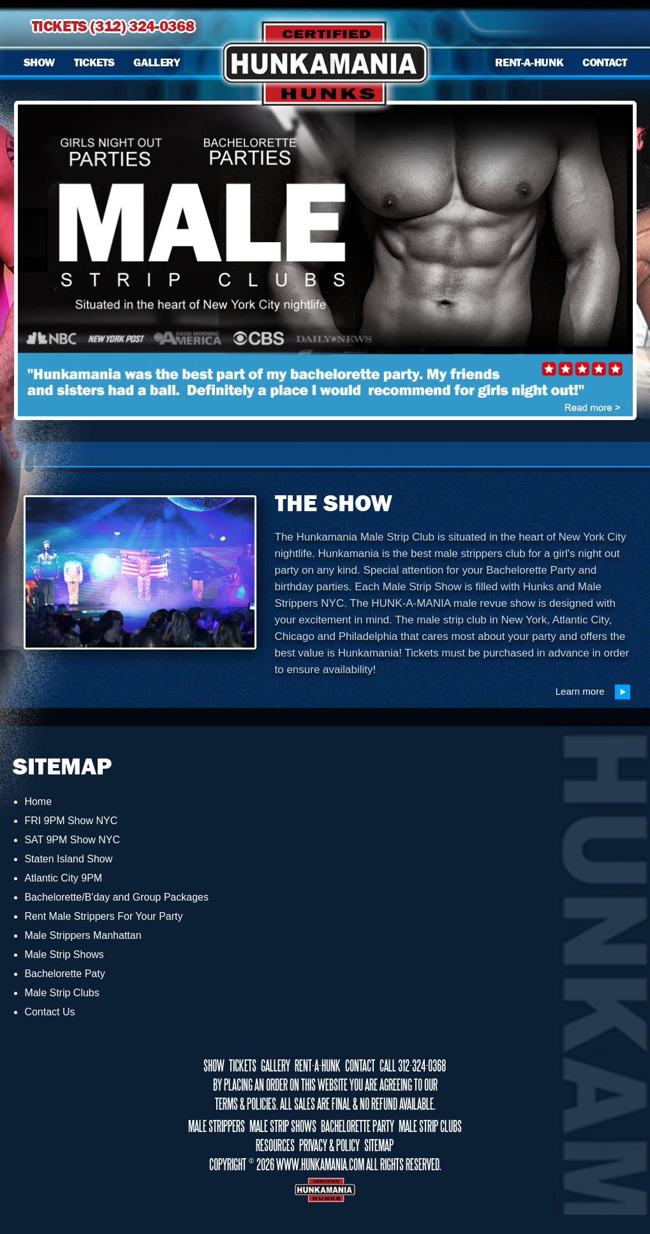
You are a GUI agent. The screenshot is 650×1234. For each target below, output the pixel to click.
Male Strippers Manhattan (82, 935)
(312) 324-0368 (142, 25)
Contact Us (49, 1011)
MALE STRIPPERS (216, 1126)
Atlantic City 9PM (63, 878)
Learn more (593, 692)
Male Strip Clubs (61, 992)
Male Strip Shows (64, 954)
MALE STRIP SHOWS (282, 1126)
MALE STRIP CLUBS (430, 1126)
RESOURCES (275, 1145)
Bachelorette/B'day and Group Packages (116, 897)
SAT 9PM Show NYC (72, 839)
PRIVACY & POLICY (329, 1145)
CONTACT (604, 62)
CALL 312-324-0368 (413, 1065)
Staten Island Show (68, 858)
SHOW (39, 62)
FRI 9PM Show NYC (70, 820)
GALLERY (156, 62)
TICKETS (94, 62)
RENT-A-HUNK (529, 62)
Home (38, 801)
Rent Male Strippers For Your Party (103, 916)
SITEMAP (379, 1145)
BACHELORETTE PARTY (357, 1126)
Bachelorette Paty (64, 973)
